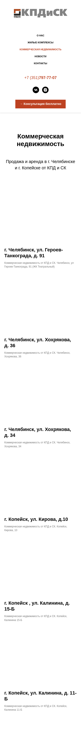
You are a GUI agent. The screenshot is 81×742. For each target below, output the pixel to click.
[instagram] (45, 90)
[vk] (36, 90)
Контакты (40, 63)
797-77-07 (48, 78)
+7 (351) (31, 78)
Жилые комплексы (40, 42)
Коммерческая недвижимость (41, 49)
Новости (40, 56)
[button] (40, 104)
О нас (40, 35)
